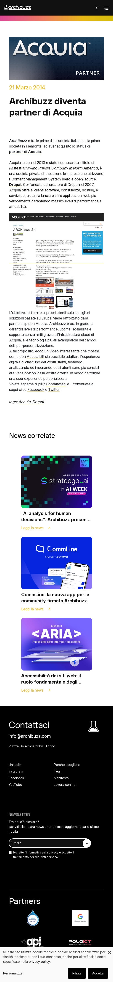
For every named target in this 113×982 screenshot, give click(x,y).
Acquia (25, 402)
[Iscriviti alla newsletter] (87, 843)
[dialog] (56, 964)
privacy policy (39, 961)
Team (58, 771)
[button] (106, 8)
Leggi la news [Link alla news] (32, 528)
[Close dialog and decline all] (109, 950)
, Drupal (37, 402)
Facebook (35, 389)
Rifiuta (76, 973)
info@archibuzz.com (30, 736)
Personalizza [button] (13, 973)
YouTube (15, 784)
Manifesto (61, 778)
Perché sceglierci (67, 765)
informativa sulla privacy (42, 852)
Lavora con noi (65, 784)
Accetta (98, 973)
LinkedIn (15, 765)
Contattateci (56, 384)
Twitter (54, 389)
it (97, 8)
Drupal (15, 184)
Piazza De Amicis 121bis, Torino (32, 746)
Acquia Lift (35, 356)
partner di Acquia (25, 151)
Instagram (16, 771)
